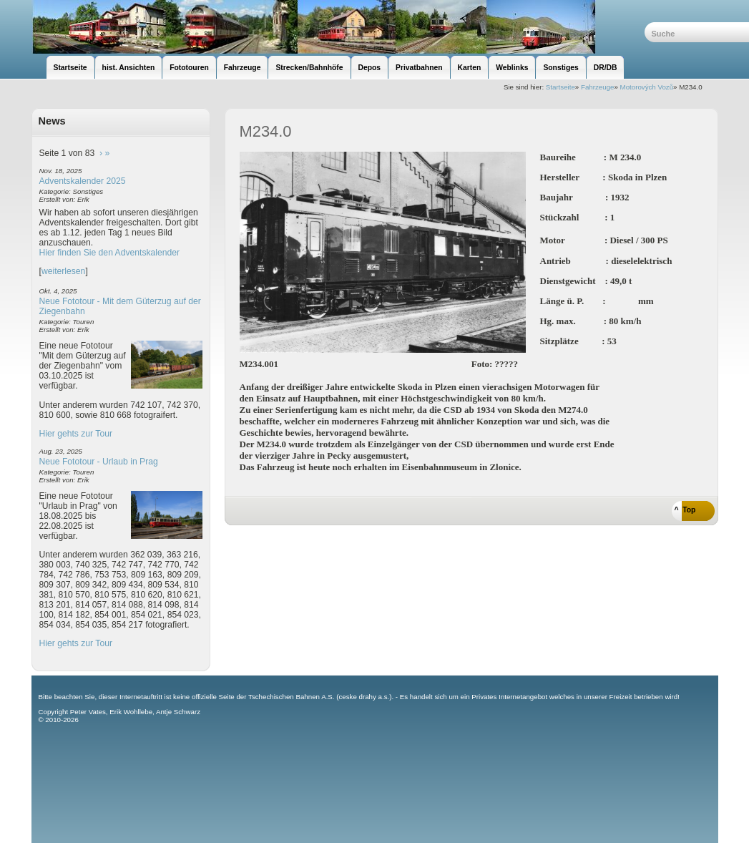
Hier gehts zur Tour (75, 434)
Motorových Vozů (647, 87)
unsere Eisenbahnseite (338, 27)
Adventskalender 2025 (82, 181)
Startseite (560, 87)
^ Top (685, 510)
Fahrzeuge (597, 87)
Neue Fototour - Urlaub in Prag (98, 462)
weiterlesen (63, 271)
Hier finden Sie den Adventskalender (109, 253)
